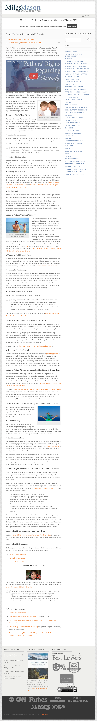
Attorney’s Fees (72, 79)
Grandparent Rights (73, 100)
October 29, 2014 (14, 40)
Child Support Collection (76, 107)
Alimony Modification (74, 61)
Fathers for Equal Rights (17, 558)
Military (68, 156)
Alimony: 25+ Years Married (76, 74)
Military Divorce (72, 159)
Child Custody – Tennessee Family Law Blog (23, 627)
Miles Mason (29, 40)
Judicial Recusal (72, 130)
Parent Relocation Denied (76, 89)
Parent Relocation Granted (77, 92)
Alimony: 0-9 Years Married (76, 64)
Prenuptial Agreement (74, 164)
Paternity (38, 43)
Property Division (72, 166)
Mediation (69, 148)
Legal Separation (72, 123)
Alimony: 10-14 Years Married (77, 66)
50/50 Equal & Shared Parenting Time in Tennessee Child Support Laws (37, 389)
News (67, 153)
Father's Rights (26, 43)
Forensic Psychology (74, 143)
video (27, 246)
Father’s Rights (71, 97)
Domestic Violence (73, 133)
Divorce (68, 115)
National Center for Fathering (18, 562)
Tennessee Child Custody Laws (19, 613)
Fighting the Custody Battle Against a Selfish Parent (35, 346)
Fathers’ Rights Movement (17, 554)
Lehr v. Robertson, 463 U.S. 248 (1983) (19, 587)
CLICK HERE (72, 26)
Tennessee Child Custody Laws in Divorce (22, 616)
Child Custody (13, 43)
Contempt (69, 138)
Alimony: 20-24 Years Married (77, 71)
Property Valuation (73, 171)
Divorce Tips (70, 120)
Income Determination (74, 112)
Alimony (68, 58)
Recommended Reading (74, 174)
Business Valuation (73, 82)
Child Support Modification (76, 110)
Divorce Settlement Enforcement (73, 55)
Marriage (69, 146)
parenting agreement (53, 446)
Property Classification (75, 169)
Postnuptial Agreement (75, 161)
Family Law (69, 135)
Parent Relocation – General (77, 94)
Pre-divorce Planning (74, 117)
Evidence (69, 128)
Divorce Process (72, 125)
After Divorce (71, 52)
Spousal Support (72, 76)
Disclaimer (45, 714)
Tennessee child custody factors (47, 266)
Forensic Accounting (74, 141)
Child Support (71, 105)
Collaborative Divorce (74, 151)
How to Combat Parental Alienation (42, 488)
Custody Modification (74, 87)
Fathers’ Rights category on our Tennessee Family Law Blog (31, 535)
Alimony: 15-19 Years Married (77, 69)
